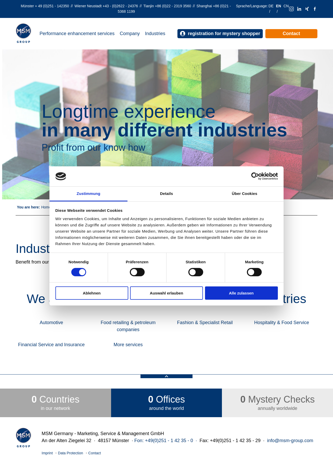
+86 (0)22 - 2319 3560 (173, 6)
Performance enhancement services (77, 33)
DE (270, 6)
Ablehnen (91, 293)
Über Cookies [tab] (244, 193)
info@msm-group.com (290, 440)
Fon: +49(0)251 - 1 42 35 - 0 (163, 440)
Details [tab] (166, 193)
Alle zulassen (241, 293)
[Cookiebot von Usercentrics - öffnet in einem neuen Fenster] (255, 176)
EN (278, 6)
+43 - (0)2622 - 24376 (120, 6)
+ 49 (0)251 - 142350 (52, 6)
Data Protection (70, 453)
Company (130, 33)
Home (46, 207)
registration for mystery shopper (220, 33)
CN (286, 6)
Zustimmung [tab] (88, 193)
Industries (155, 33)
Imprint (47, 453)
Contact (291, 33)
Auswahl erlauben (166, 293)
